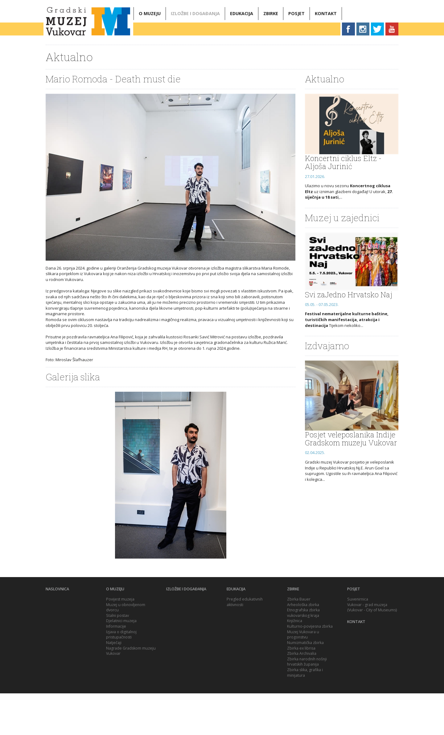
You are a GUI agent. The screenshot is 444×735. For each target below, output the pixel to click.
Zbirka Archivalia (301, 695)
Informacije (116, 668)
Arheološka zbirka (303, 646)
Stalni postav (117, 657)
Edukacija (241, 13)
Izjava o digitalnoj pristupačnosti (121, 676)
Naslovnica (57, 630)
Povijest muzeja (120, 640)
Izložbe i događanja (195, 13)
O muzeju (150, 13)
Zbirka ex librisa (301, 689)
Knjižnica (294, 662)
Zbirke (270, 13)
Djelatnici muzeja (121, 662)
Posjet (296, 13)
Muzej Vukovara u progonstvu (303, 676)
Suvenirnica (357, 640)
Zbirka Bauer (298, 640)
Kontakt (326, 13)
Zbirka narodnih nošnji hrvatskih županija (307, 703)
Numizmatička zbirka (305, 684)
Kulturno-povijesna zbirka (310, 668)
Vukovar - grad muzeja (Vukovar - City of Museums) (372, 649)
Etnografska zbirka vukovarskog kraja (303, 654)
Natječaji (113, 684)
